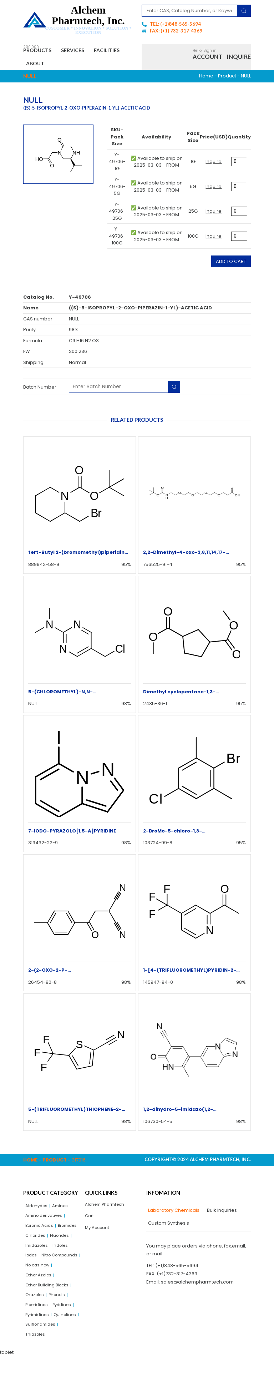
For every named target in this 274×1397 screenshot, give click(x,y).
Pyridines (66, 1330)
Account (207, 58)
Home (206, 79)
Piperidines (38, 1330)
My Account (98, 1234)
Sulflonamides (42, 1364)
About (77, 66)
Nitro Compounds (45, 1276)
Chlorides (63, 1243)
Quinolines (37, 1353)
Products (41, 51)
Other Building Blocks (49, 1309)
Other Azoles (40, 1298)
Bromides (36, 1243)
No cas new (38, 1287)
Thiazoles (36, 1374)
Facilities (43, 66)
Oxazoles (36, 1320)
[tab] (172, 1214)
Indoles (33, 1265)
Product (227, 79)
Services (83, 51)
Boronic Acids (41, 1232)
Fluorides (35, 1254)
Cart (90, 1221)
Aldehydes (37, 1210)
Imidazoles (64, 1254)
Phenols (61, 1320)
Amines (63, 1210)
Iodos (53, 1265)
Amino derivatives (46, 1221)
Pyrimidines (38, 1341)
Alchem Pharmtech (107, 1208)
